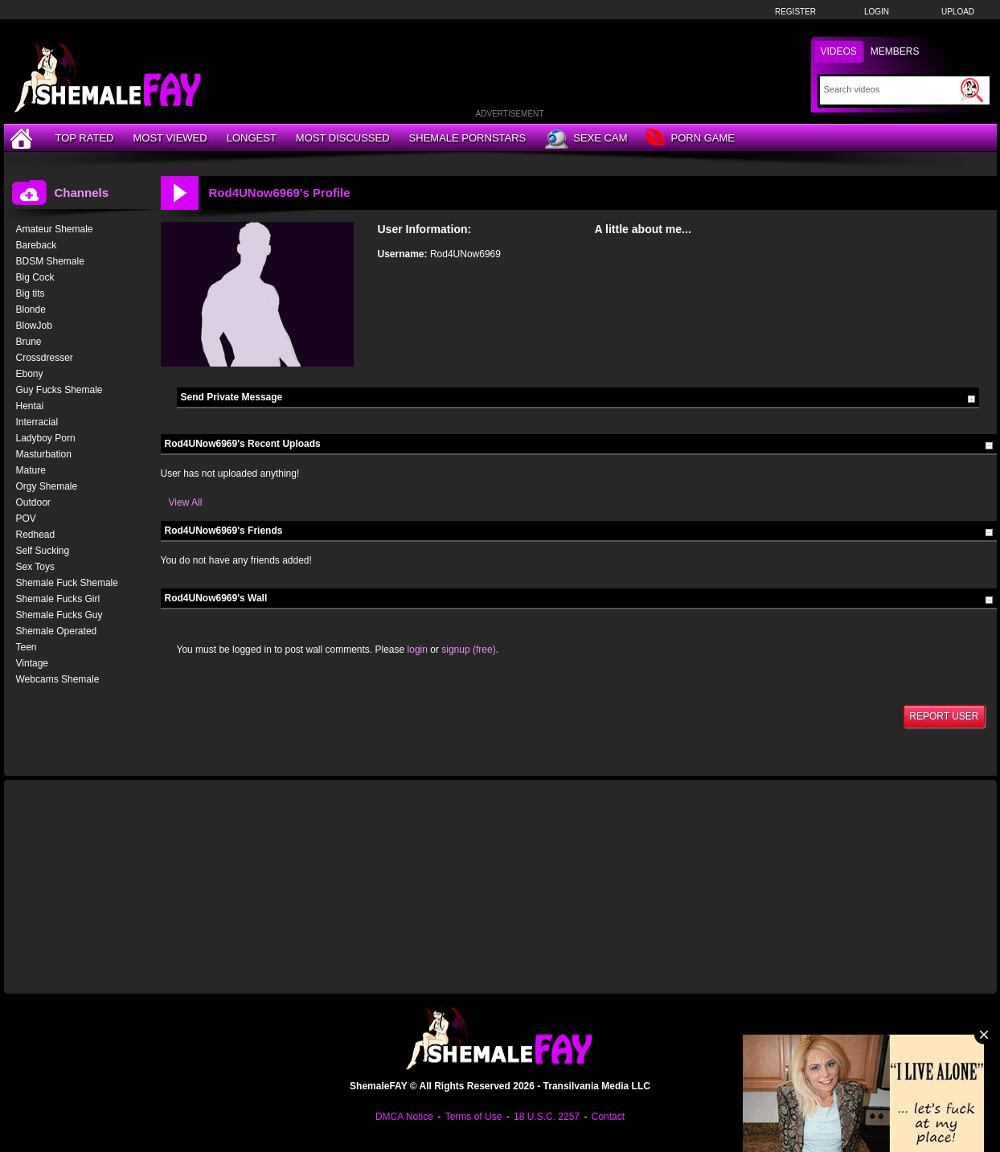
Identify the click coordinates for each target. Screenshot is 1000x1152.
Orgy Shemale (47, 486)
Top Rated (84, 138)
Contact (608, 1116)
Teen (26, 647)
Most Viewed (170, 138)
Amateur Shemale (54, 229)
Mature (31, 470)
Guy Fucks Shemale (59, 390)
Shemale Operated (56, 631)
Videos (839, 51)
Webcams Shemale (58, 679)
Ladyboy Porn (46, 438)
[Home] (23, 138)
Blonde (31, 309)
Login (876, 11)
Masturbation (44, 454)
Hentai (30, 406)
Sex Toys (35, 566)
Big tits (30, 293)
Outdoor (33, 502)
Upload (957, 11)
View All (186, 502)
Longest (252, 138)
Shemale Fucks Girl (58, 599)
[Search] (890, 89)
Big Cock (35, 277)
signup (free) (468, 649)
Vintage (32, 663)
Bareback (36, 245)
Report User (943, 716)
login (418, 649)
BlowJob (34, 325)
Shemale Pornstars (468, 138)
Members (895, 51)
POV (26, 518)
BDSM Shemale (50, 261)
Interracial (37, 422)
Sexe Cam (586, 139)
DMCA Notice (404, 1116)
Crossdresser (44, 357)
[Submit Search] (972, 90)
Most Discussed (343, 138)
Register (795, 11)
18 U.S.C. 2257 (547, 1116)
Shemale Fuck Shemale (67, 582)
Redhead (35, 534)
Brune (29, 341)
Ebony (29, 373)
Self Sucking (43, 550)
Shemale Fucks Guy (59, 615)
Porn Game (690, 139)
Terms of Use (473, 1116)
